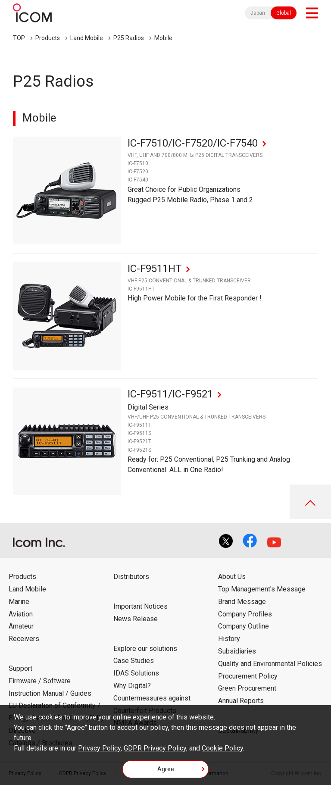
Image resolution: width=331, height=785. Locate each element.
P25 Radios (128, 37)
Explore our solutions (145, 648)
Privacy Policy (99, 748)
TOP (19, 37)
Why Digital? (132, 686)
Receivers (24, 639)
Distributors (131, 576)
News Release (135, 619)
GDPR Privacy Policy (155, 748)
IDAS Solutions (136, 673)
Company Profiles (245, 614)
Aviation (21, 614)
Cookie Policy (222, 748)
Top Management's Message (262, 589)
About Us (232, 576)
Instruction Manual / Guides (50, 693)
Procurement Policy (248, 676)
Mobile (163, 37)
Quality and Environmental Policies (270, 664)
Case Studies (133, 661)
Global (283, 13)
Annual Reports (241, 701)
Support (20, 668)
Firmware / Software (40, 681)
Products (47, 37)
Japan (257, 13)
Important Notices (140, 606)
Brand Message (242, 601)
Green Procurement (247, 688)
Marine (19, 601)
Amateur (21, 626)
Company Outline (243, 626)
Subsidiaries (237, 651)
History (229, 639)
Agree (165, 769)
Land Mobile (86, 37)
